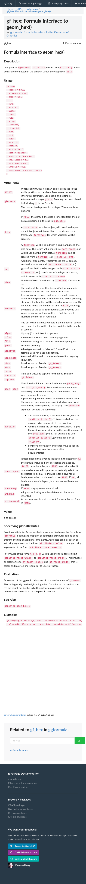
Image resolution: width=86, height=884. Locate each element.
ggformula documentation (15, 698)
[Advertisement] (43, 643)
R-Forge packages (17, 796)
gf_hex (36, 713)
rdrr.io (8, 3)
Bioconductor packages (20, 792)
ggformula (57, 713)
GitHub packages (17, 800)
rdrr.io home (14, 762)
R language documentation (22, 766)
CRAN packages (16, 788)
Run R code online (18, 770)
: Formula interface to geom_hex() (29, 11)
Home (10, 9)
